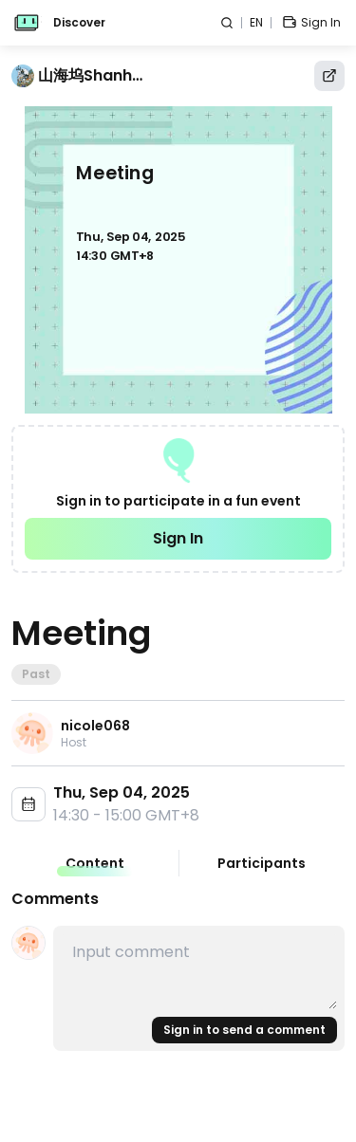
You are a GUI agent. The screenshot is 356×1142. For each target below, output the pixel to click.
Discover (79, 22)
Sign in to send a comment (244, 1030)
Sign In (178, 538)
